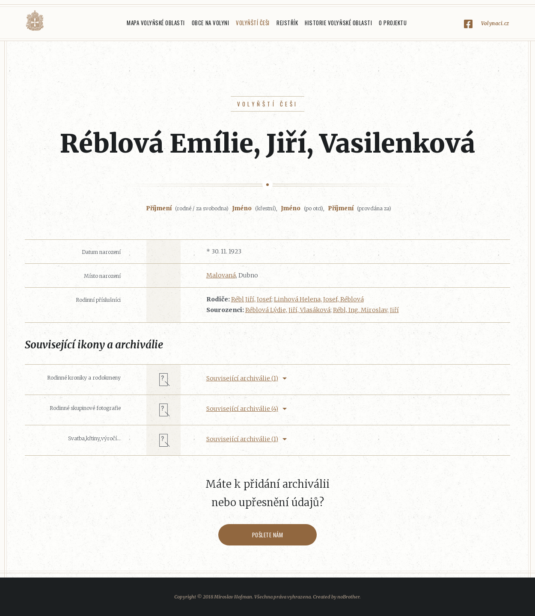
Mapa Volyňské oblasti (156, 22)
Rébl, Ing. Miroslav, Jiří (366, 310)
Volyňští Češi (253, 22)
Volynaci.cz (495, 23)
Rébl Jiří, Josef (251, 299)
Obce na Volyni (210, 22)
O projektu (393, 22)
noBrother (348, 597)
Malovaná (221, 275)
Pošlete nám (267, 535)
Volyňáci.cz (35, 21)
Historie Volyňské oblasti (338, 22)
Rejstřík (287, 22)
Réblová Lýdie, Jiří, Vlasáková (287, 310)
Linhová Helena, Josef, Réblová (319, 299)
